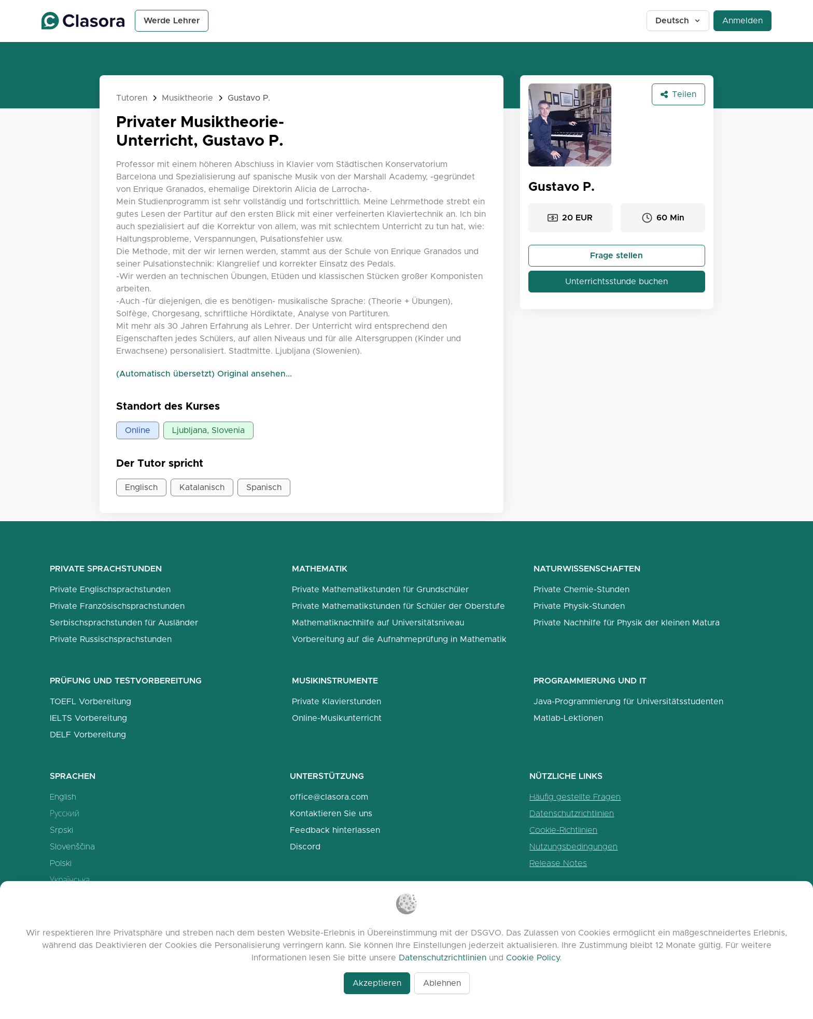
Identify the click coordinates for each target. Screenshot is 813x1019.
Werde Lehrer (172, 20)
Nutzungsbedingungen (573, 846)
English (63, 796)
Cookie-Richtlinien (563, 830)
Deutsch (678, 20)
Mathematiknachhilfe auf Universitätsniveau (378, 622)
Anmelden (742, 20)
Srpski (61, 830)
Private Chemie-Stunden (581, 589)
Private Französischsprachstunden (117, 606)
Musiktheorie (187, 97)
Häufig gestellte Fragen (575, 796)
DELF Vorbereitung (88, 734)
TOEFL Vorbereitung (90, 701)
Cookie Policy (532, 957)
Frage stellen (616, 255)
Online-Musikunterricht (337, 718)
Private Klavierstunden (336, 701)
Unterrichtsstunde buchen (616, 281)
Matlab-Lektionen (568, 718)
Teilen (678, 94)
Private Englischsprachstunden (110, 589)
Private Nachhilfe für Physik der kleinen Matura (627, 622)
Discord (305, 846)
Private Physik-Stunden (579, 606)
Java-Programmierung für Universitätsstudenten (628, 701)
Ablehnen (442, 983)
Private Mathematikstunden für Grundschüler (380, 589)
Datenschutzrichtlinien (571, 813)
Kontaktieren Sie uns (331, 813)
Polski (61, 863)
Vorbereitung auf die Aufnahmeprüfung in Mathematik (399, 639)
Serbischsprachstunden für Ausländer (124, 622)
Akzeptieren (377, 983)
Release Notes (558, 863)
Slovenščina (72, 846)
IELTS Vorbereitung (88, 718)
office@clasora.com (329, 796)
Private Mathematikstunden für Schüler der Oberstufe (398, 606)
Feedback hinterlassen (335, 830)
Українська (70, 879)
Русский (64, 813)
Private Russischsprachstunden (111, 639)
